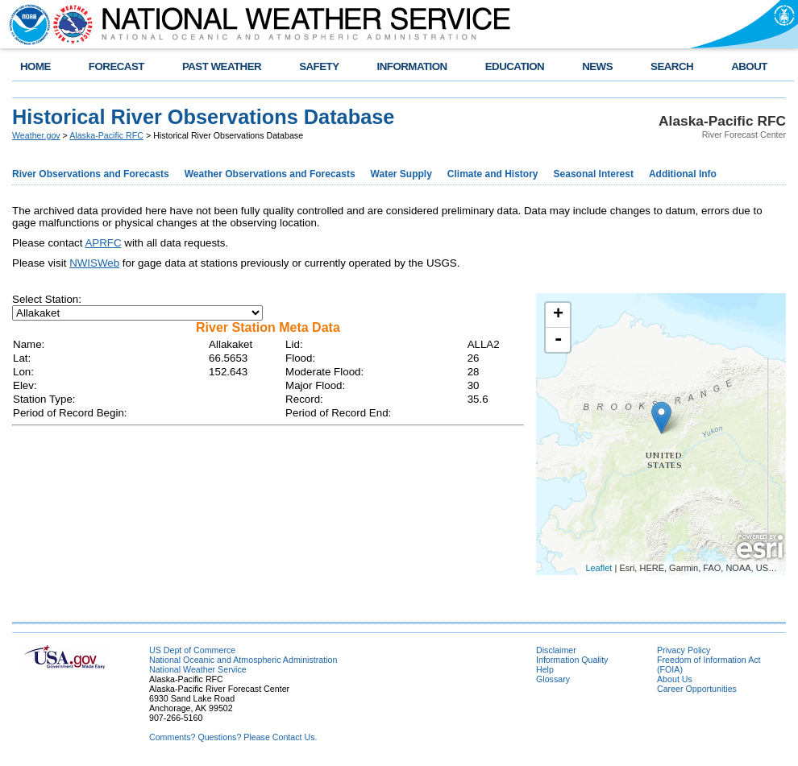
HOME (35, 66)
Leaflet (598, 568)
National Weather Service (198, 669)
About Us (674, 679)
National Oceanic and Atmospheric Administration (243, 660)
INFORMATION (412, 66)
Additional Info (683, 174)
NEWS (597, 66)
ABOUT (749, 66)
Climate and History (492, 174)
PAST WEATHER (221, 66)
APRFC (103, 243)
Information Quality (572, 660)
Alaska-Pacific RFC (106, 135)
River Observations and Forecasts (90, 174)
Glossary (553, 679)
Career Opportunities (697, 689)
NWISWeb (94, 263)
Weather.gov (36, 135)
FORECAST (116, 66)
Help (545, 669)
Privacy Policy (683, 650)
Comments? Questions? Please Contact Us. (233, 737)
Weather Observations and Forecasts (270, 174)
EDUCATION (514, 66)
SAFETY (319, 66)
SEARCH (671, 66)
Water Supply (401, 174)
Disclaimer (556, 650)
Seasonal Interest (594, 174)
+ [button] (558, 315)
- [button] (558, 340)
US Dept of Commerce (192, 650)
